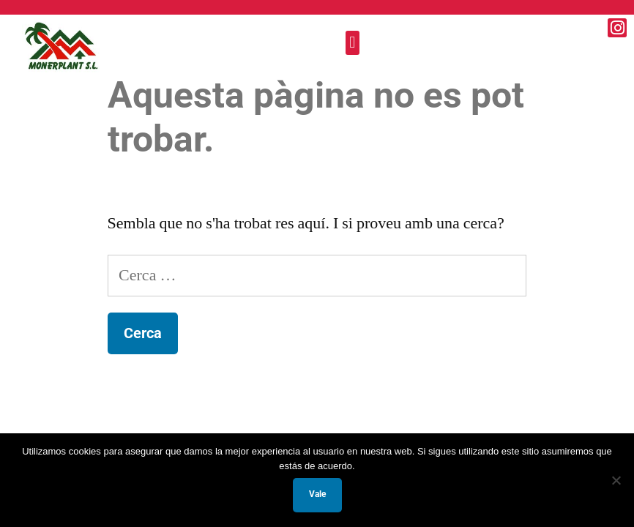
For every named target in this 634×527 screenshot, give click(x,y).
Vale (317, 494)
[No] (615, 480)
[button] (352, 43)
